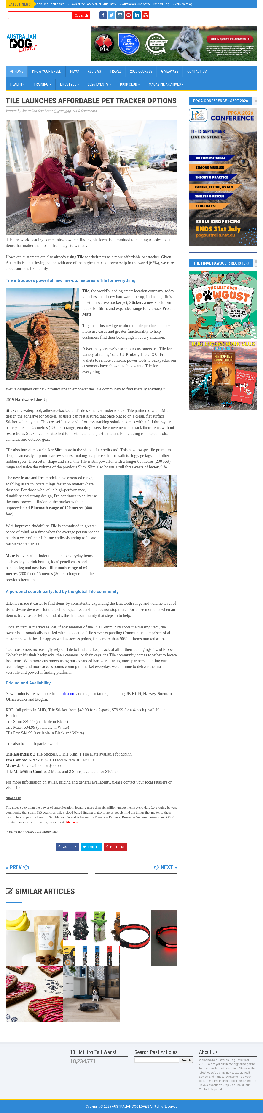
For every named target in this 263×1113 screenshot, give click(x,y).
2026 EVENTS (99, 84)
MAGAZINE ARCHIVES (166, 84)
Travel (115, 71)
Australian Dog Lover (131, 1106)
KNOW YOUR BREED (46, 71)
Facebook (67, 847)
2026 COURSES (141, 71)
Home (16, 71)
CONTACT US (197, 71)
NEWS (74, 71)
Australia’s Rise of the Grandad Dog (144, 4)
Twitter (91, 847)
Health (17, 84)
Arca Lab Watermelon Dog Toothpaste (37, 4)
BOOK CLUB (130, 84)
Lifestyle (69, 84)
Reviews (94, 71)
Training (42, 84)
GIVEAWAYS (170, 71)
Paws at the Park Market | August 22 (92, 4)
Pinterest (115, 847)
